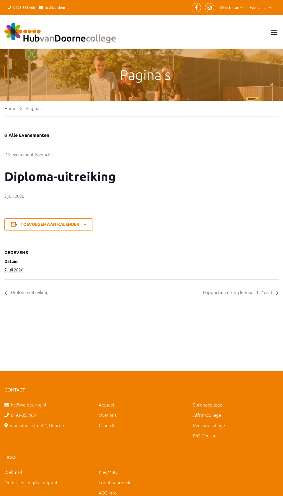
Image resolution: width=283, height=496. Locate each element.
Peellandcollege (209, 425)
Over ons (107, 415)
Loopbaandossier (116, 482)
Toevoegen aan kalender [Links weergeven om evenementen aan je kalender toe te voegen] (50, 224)
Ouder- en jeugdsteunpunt (31, 482)
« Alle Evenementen (26, 135)
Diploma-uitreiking (30, 292)
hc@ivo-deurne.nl (59, 7)
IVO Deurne (204, 435)
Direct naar (229, 7)
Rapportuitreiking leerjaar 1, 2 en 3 (236, 292)
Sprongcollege (207, 405)
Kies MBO (108, 472)
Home (10, 108)
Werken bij (258, 7)
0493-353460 (24, 7)
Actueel (106, 405)
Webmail (13, 472)
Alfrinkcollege (207, 415)
